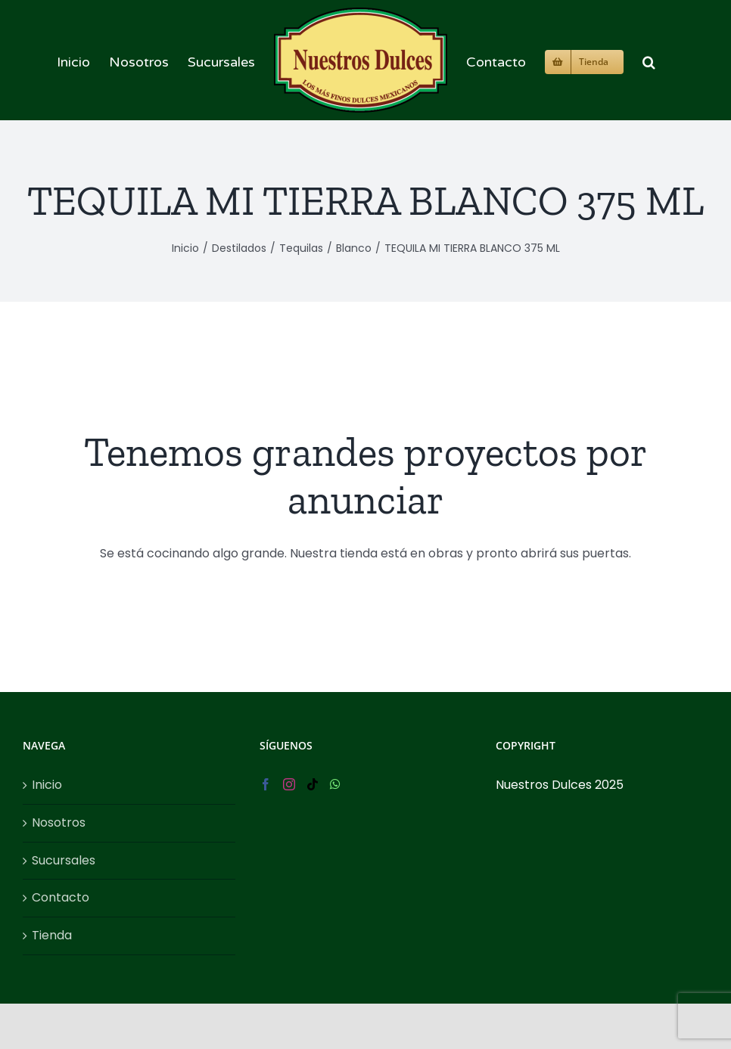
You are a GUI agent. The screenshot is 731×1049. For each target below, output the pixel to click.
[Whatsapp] (335, 784)
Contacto (60, 897)
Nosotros (59, 822)
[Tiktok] (312, 784)
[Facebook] (266, 784)
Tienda (52, 935)
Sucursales (63, 860)
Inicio (47, 784)
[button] (648, 60)
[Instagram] (289, 784)
